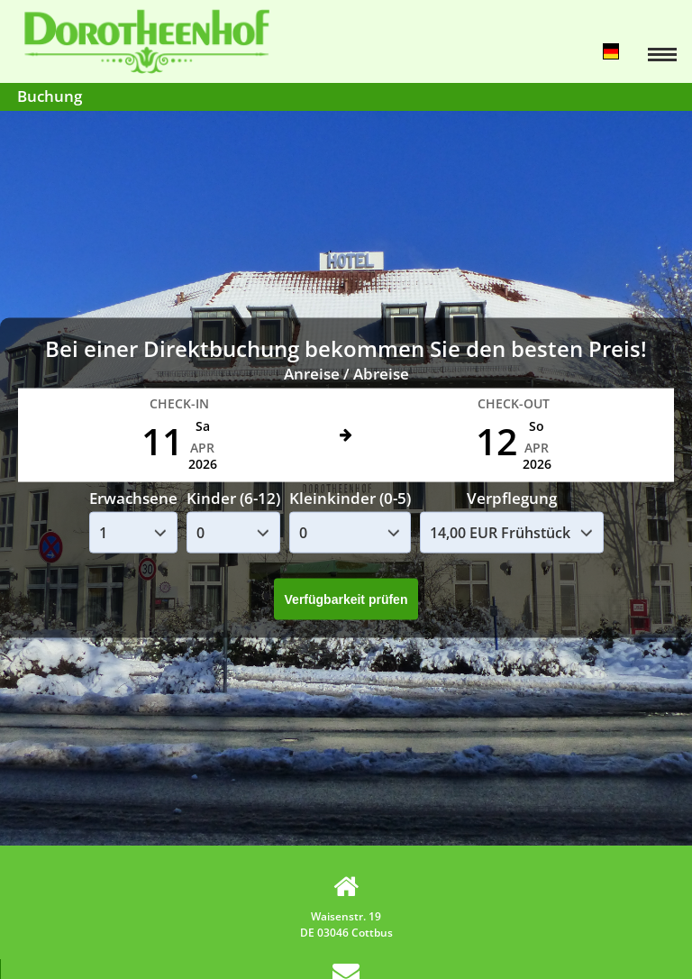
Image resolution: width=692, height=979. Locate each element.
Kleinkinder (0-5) (350, 497)
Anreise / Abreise (346, 373)
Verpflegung (512, 497)
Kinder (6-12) (233, 497)
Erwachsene (133, 497)
